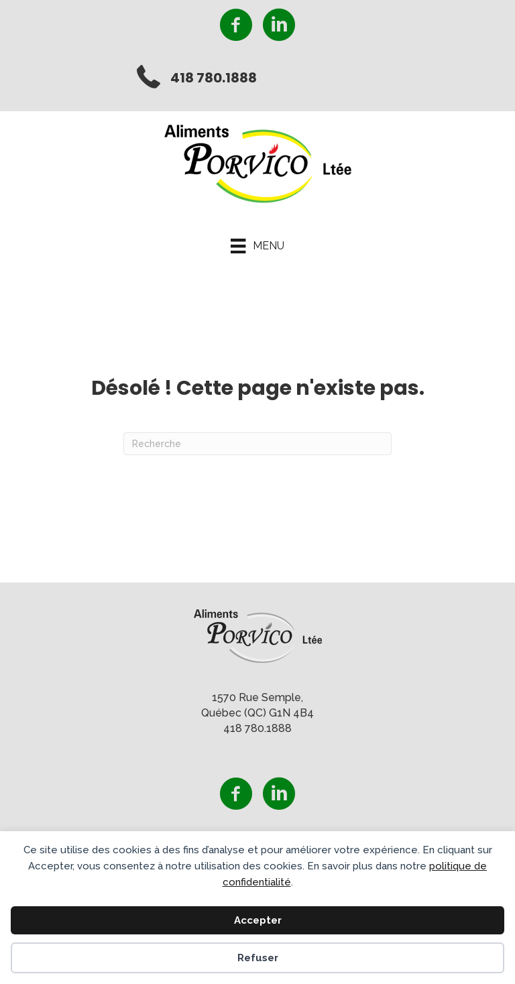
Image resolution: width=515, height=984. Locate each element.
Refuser (257, 958)
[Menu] (257, 246)
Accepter (258, 920)
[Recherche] (257, 443)
